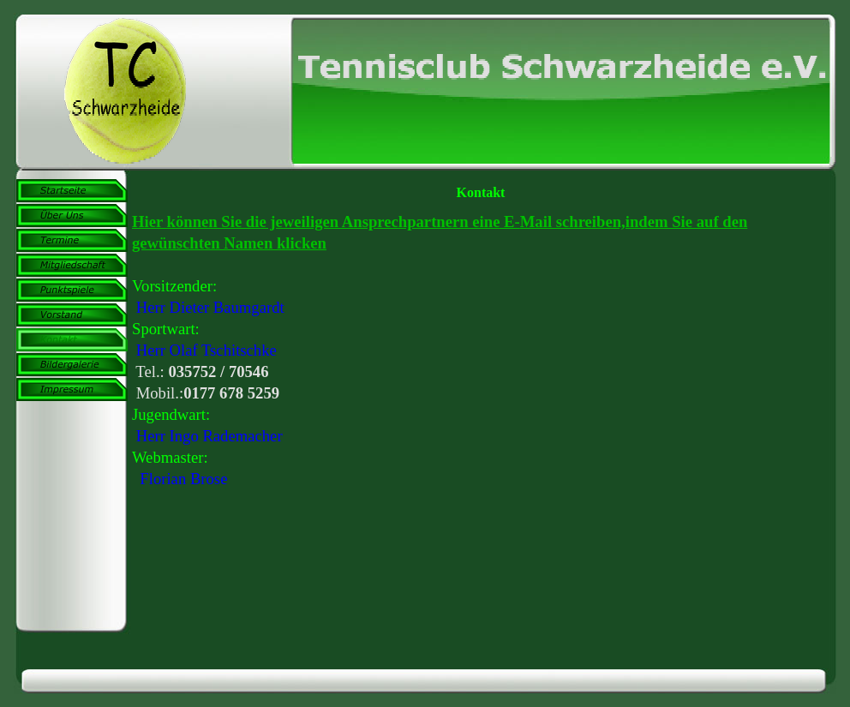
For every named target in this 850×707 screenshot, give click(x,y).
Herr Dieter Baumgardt (210, 307)
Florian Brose (183, 479)
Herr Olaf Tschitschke (206, 350)
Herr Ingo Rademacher (209, 436)
